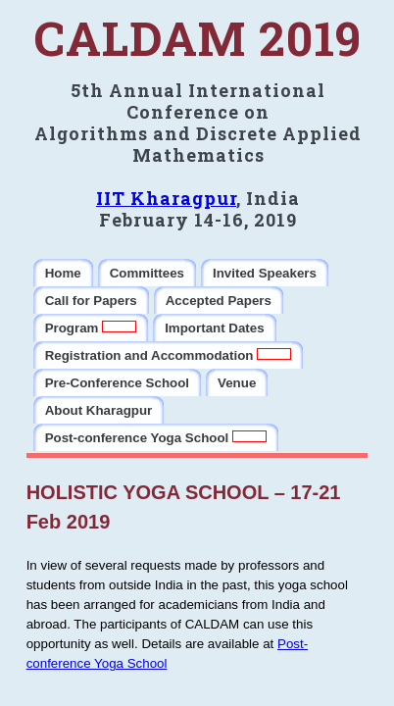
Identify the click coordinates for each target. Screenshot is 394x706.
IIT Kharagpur (166, 198)
